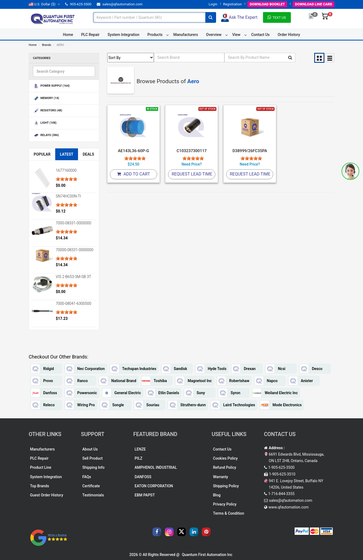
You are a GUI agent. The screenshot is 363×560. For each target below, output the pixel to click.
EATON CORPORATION (154, 486)
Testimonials (93, 495)
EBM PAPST (145, 495)
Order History (289, 34)
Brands (46, 45)
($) (44, 4)
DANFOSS (143, 477)
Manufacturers (185, 34)
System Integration (123, 34)
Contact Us (260, 34)
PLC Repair (90, 34)
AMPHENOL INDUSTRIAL (156, 467)
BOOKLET (267, 4)
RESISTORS (47, 110)
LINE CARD (313, 4)
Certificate (91, 486)
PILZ (138, 458)
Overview (213, 34)
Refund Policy (224, 467)
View (236, 34)
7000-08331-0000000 (73, 223)
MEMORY (46, 98)
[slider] (66, 179)
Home (68, 34)
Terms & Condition (228, 513)
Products (155, 34)
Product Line (40, 467)
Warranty (220, 477)
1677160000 (66, 170)
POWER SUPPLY (51, 86)
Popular (42, 154)
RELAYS (46, 135)
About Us (90, 449)
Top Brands (39, 486)
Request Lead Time (192, 174)
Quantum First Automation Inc (207, 554)
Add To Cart (133, 174)
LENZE (140, 449)
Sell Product (92, 458)
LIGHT (45, 123)
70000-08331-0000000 (74, 250)
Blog (217, 495)
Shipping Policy (226, 486)
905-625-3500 (78, 4)
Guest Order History (46, 495)
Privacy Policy (225, 504)
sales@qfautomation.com (120, 4)
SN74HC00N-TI (68, 196)
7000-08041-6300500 (73, 303)
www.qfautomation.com (289, 507)
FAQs (86, 477)
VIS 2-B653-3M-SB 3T (73, 276)
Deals (88, 154)
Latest (66, 154)
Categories (41, 58)
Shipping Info (93, 467)
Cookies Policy (225, 458)
